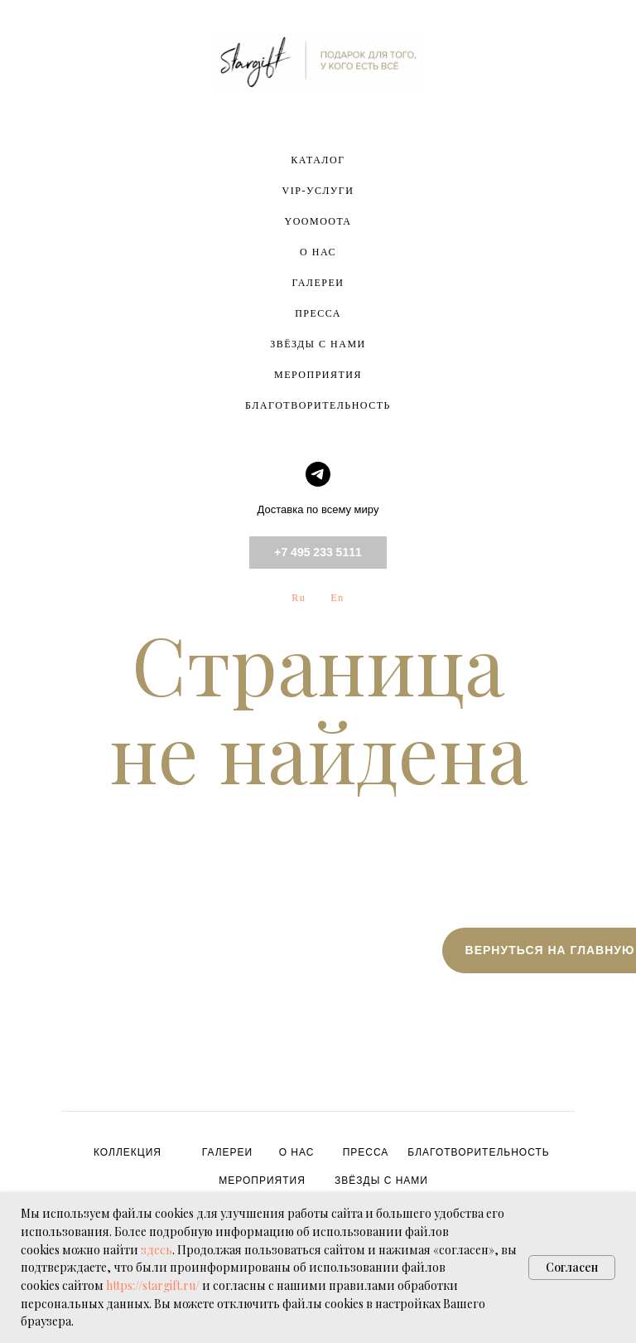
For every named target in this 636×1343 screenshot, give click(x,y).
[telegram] (318, 474)
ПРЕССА (318, 313)
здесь (156, 1250)
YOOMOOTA (317, 221)
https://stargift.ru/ (153, 1285)
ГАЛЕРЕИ (318, 282)
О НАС (318, 252)
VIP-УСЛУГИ (318, 190)
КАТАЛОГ (317, 160)
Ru (299, 598)
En (337, 598)
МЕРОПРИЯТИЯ (318, 375)
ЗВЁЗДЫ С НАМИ (317, 344)
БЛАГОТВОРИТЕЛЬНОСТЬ (318, 405)
